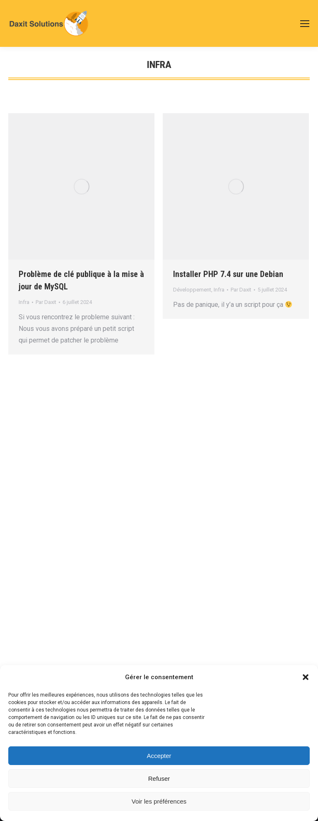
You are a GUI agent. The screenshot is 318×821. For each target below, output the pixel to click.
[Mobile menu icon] (305, 24)
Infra (24, 302)
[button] (305, 677)
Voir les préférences (159, 801)
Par (46, 302)
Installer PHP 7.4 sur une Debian (228, 274)
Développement (192, 290)
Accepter (159, 755)
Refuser (159, 778)
